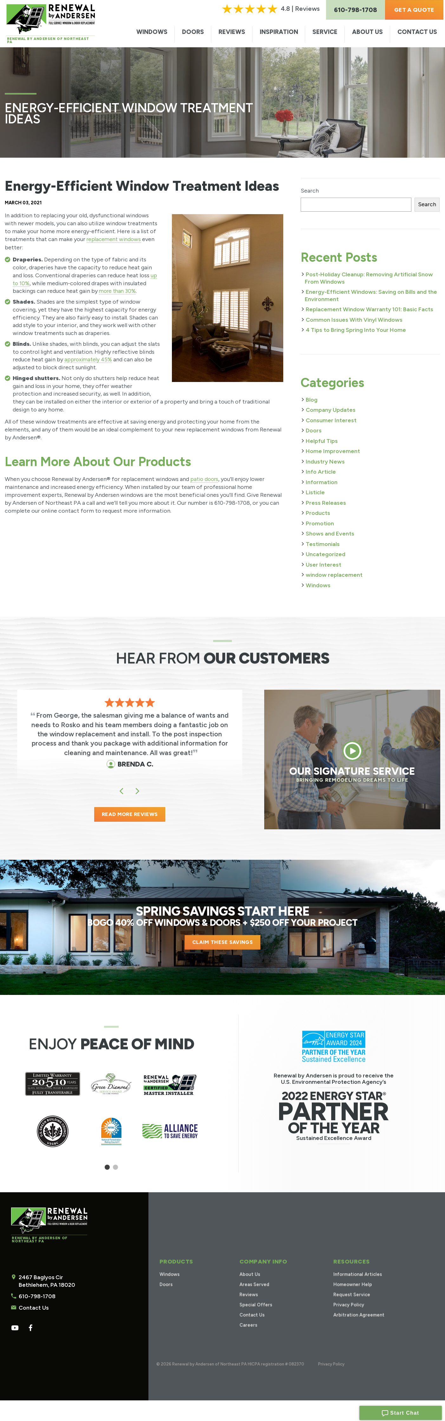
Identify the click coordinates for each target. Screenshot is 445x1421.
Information (321, 482)
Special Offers (255, 1316)
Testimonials (323, 544)
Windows (151, 32)
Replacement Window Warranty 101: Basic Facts (369, 309)
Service (324, 32)
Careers (247, 1337)
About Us (367, 32)
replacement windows (115, 239)
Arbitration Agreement (358, 1327)
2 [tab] (115, 1172)
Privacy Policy (346, 1316)
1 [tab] (107, 1172)
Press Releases (326, 502)
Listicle (315, 492)
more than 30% (118, 290)
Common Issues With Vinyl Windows (354, 319)
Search (310, 190)
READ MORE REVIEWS (130, 816)
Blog (311, 399)
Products (318, 513)
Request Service (350, 1306)
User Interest (323, 564)
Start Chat (400, 1412)
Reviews (232, 32)
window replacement (334, 574)
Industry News (325, 461)
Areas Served (254, 1296)
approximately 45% (89, 359)
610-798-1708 (36, 1348)
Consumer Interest (331, 420)
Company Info (261, 1273)
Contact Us (417, 32)
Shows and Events (330, 533)
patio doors (205, 479)
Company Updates (331, 409)
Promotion (320, 523)
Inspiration (279, 32)
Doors (193, 32)
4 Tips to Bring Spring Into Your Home (356, 329)
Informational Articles (356, 1286)
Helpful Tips (322, 440)
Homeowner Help (351, 1296)
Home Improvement (333, 451)
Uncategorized (325, 554)
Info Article (321, 471)
